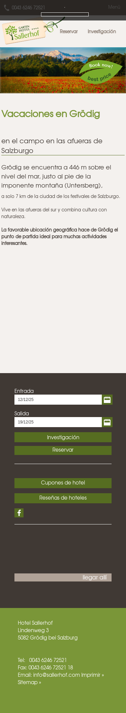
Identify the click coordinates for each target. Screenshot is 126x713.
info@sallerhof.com (56, 674)
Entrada (24, 391)
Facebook (19, 512)
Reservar (69, 31)
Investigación (102, 31)
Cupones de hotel (63, 482)
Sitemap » (29, 682)
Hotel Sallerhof (34, 28)
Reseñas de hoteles (63, 497)
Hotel (24, 622)
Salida (21, 413)
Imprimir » (92, 674)
